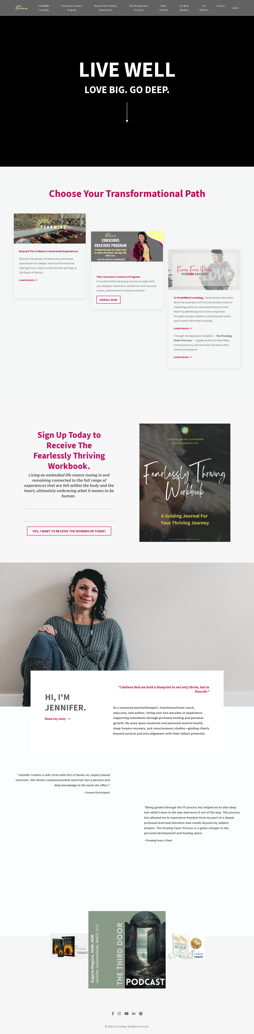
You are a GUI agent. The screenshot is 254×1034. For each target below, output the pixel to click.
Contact (220, 5)
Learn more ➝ (28, 280)
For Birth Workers (184, 7)
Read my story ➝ (57, 719)
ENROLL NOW (108, 300)
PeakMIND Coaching (43, 7)
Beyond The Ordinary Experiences (105, 7)
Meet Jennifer (163, 7)
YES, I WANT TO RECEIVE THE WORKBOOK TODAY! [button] (69, 531)
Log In (235, 7)
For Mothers (204, 7)
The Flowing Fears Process (139, 7)
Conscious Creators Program (71, 7)
